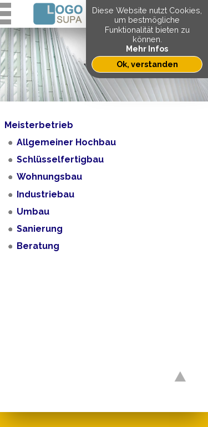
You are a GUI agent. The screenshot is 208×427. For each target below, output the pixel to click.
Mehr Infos (147, 48)
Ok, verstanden (147, 64)
